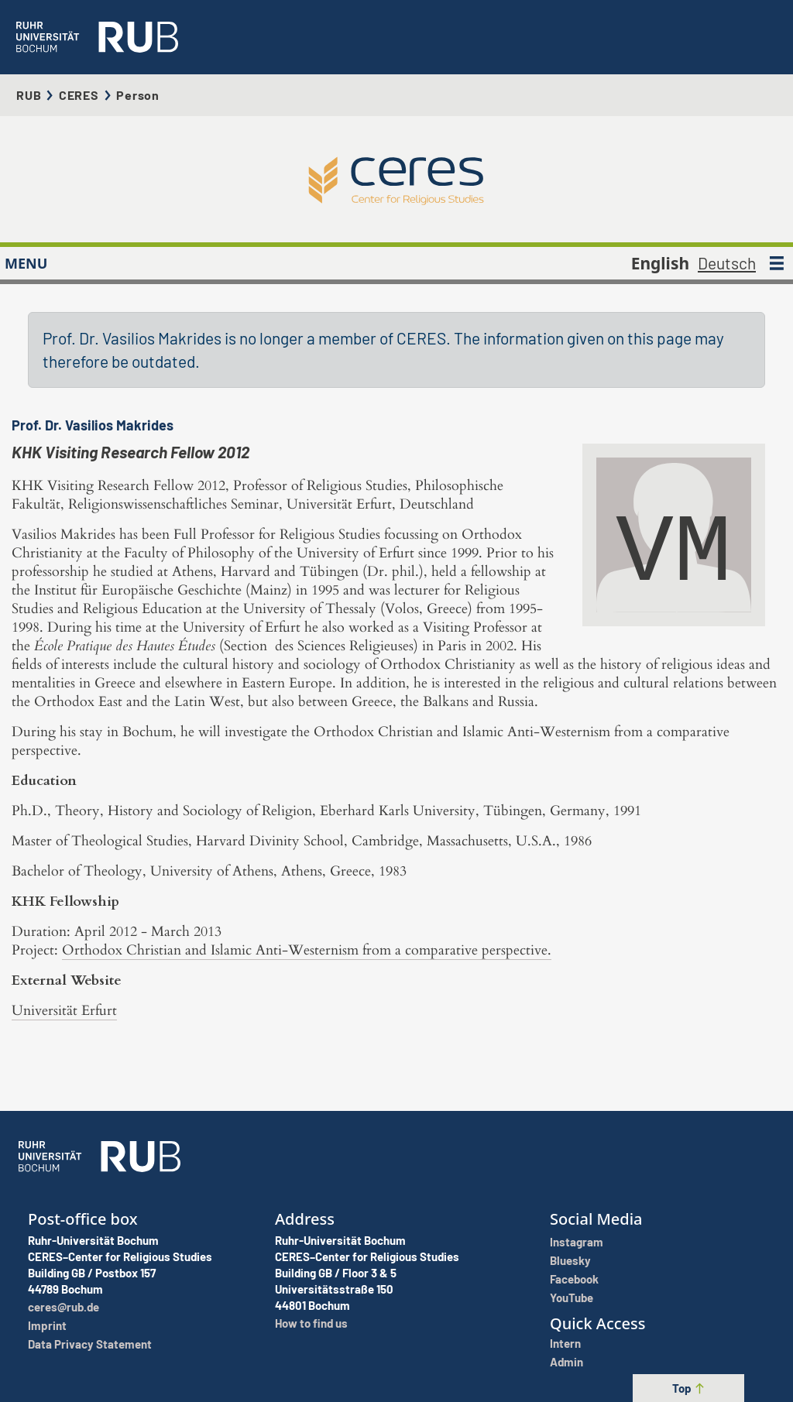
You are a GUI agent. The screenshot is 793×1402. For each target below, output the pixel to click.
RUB (28, 94)
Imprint (47, 1325)
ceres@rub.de (63, 1307)
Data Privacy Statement (90, 1344)
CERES (79, 94)
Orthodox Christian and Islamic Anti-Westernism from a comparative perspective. (306, 950)
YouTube (571, 1297)
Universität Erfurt (64, 1010)
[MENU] (776, 263)
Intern (565, 1343)
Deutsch (727, 263)
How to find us (311, 1323)
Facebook (574, 1279)
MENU (26, 263)
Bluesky (570, 1260)
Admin (566, 1362)
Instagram (576, 1242)
